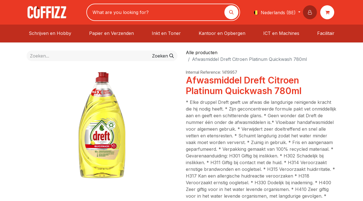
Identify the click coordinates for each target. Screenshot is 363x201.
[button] (311, 12)
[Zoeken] (231, 12)
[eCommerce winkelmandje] (328, 12)
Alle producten (201, 52)
